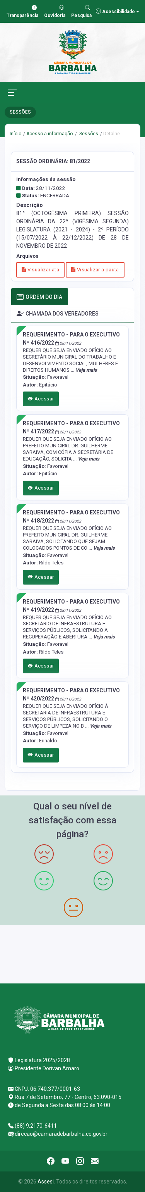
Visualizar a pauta (95, 270)
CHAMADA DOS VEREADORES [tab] (58, 313)
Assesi (46, 1181)
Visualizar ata (40, 270)
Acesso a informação (49, 133)
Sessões (88, 133)
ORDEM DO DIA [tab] (39, 297)
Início (15, 133)
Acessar (41, 399)
